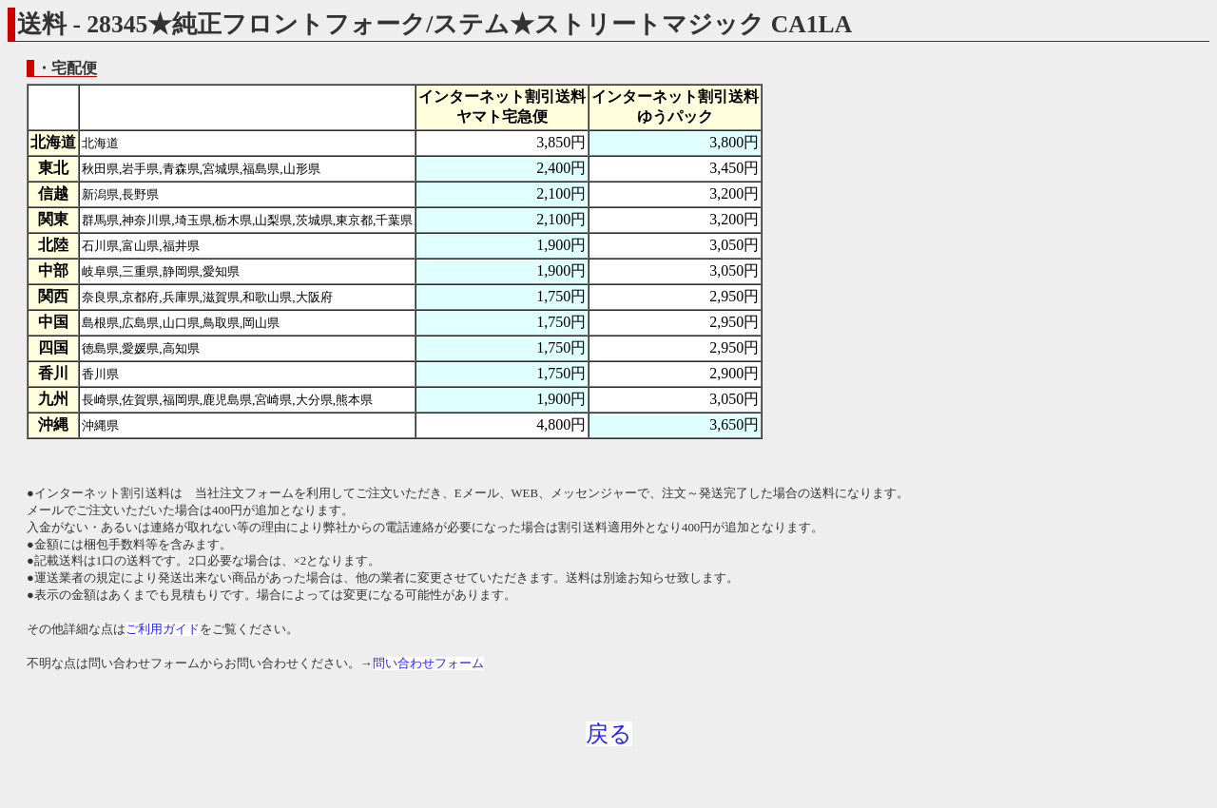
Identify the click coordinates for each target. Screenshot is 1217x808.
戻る (609, 733)
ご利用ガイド (163, 629)
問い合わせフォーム (428, 663)
